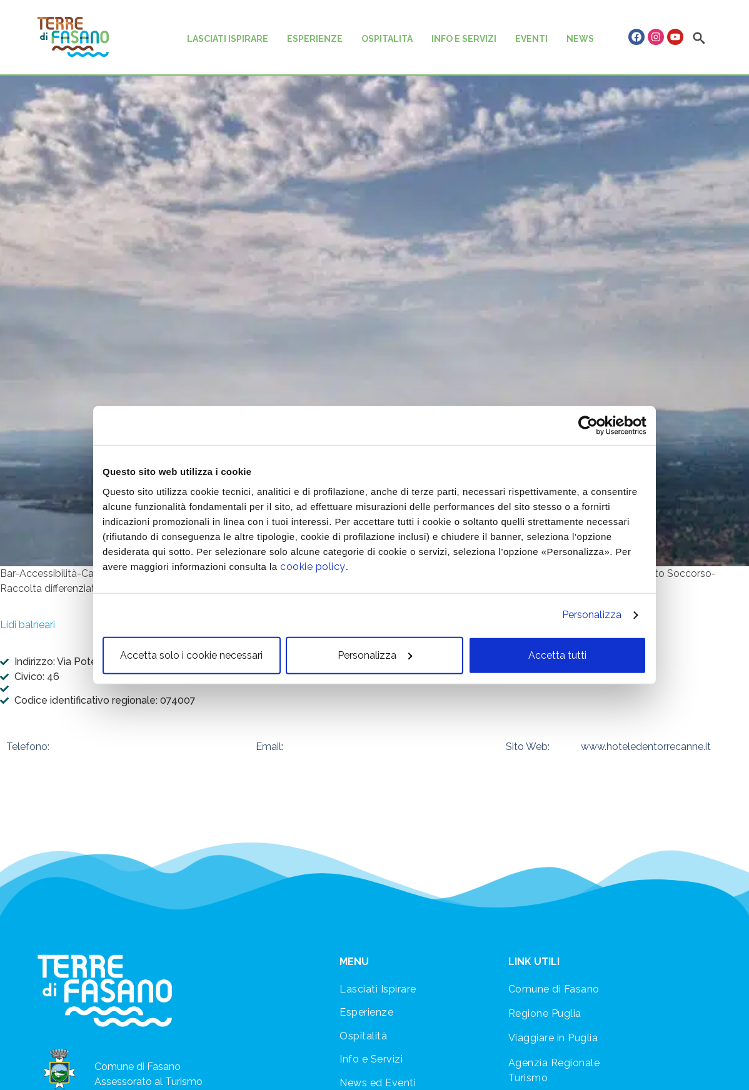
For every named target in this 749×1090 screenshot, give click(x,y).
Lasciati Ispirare (377, 989)
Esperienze (366, 1012)
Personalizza (591, 615)
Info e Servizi (371, 1059)
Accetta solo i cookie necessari (191, 655)
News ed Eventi (377, 1083)
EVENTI (531, 39)
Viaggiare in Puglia (553, 1038)
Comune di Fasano (554, 989)
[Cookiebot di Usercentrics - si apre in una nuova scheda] (591, 426)
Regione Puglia (544, 1013)
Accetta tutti (557, 655)
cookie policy (313, 566)
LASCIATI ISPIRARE (227, 39)
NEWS (580, 39)
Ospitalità (363, 1036)
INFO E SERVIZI (463, 39)
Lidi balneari (27, 625)
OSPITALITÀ (387, 39)
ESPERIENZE (315, 39)
